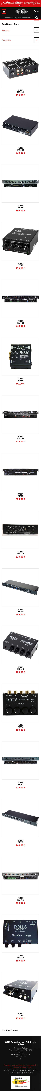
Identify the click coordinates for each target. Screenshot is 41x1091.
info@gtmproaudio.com (20, 1054)
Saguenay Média (26, 1072)
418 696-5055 (20, 1056)
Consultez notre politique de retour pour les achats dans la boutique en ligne (20, 1066)
